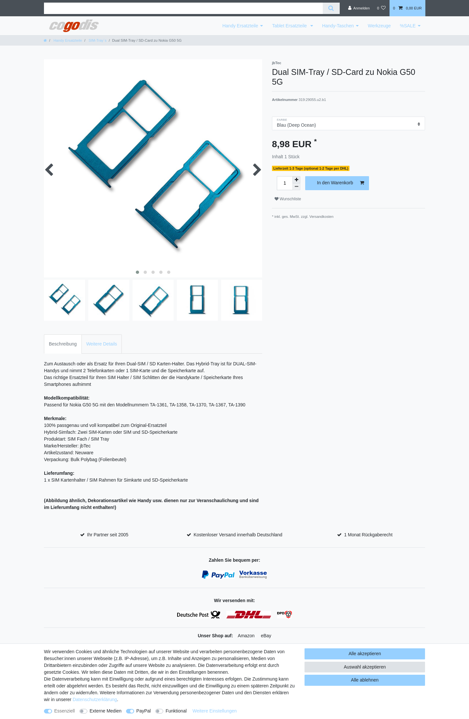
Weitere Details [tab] (101, 343)
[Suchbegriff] (183, 8)
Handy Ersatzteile (240, 25)
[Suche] (331, 8)
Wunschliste (288, 199)
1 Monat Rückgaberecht (368, 534)
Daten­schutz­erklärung (95, 699)
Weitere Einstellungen (214, 710)
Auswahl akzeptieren (365, 667)
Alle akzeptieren (364, 653)
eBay (266, 635)
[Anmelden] (359, 8)
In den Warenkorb (340, 183)
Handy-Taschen (338, 25)
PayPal (143, 710)
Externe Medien (105, 710)
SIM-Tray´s (97, 40)
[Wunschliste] (381, 8)
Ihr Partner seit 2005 (107, 534)
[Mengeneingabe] (284, 183)
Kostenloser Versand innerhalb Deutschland (237, 534)
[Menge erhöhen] (296, 179)
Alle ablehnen (365, 680)
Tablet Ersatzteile (290, 25)
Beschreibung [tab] (63, 343)
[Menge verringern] (296, 186)
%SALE (408, 25)
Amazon (246, 635)
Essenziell (64, 710)
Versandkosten (321, 217)
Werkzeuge (379, 25)
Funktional (176, 710)
